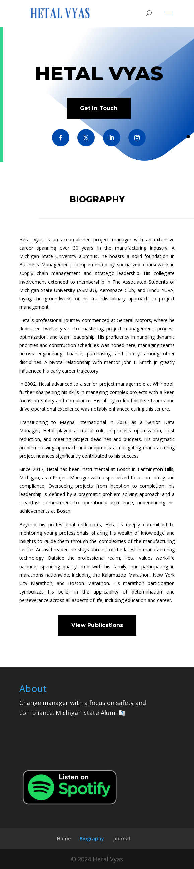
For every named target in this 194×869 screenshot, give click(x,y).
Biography (92, 838)
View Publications (97, 625)
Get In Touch (98, 108)
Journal (121, 838)
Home (64, 838)
